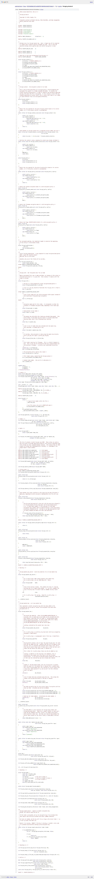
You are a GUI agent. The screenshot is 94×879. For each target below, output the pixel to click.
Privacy (11, 877)
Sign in (91, 2)
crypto (60, 6)
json (92, 877)
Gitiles (8, 877)
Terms (15, 877)
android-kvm (18, 6)
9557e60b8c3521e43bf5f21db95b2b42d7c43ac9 (40, 6)
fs (56, 6)
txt (88, 877)
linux (24, 6)
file (42, 9)
